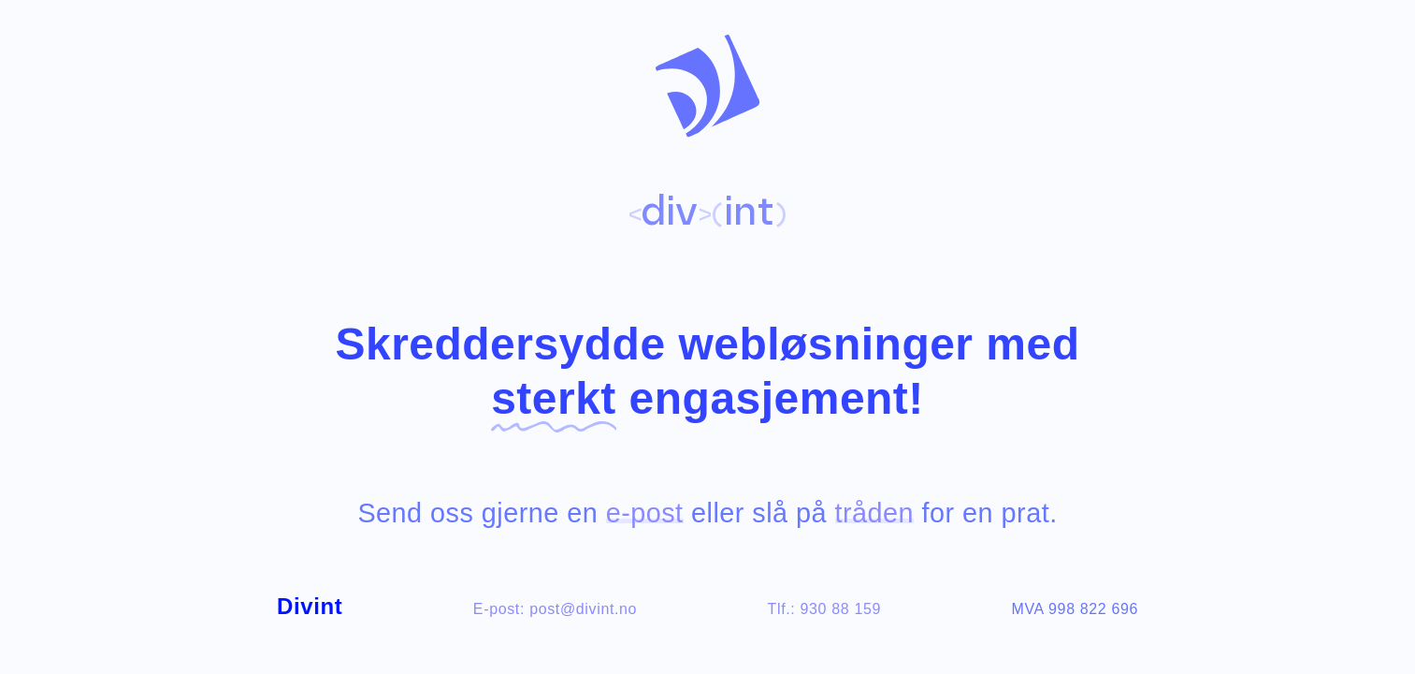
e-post (645, 513)
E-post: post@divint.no (555, 609)
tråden (875, 513)
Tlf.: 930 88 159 (824, 609)
